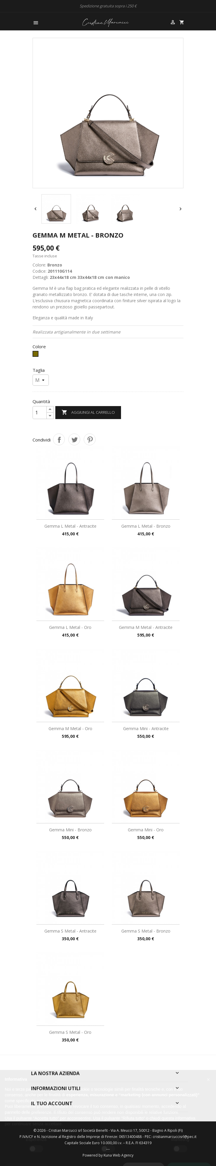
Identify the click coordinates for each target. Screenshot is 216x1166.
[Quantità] (40, 412)
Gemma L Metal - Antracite (70, 526)
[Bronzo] (36, 355)
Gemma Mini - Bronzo (70, 830)
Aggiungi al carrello (88, 412)
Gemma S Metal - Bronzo (145, 931)
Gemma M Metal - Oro (70, 728)
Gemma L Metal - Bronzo (145, 526)
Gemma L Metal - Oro (70, 627)
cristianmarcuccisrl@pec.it (174, 1136)
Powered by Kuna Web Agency (108, 1155)
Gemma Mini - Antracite (146, 728)
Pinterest (89, 439)
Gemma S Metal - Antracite (70, 931)
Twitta (74, 439)
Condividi (59, 439)
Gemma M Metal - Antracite (146, 627)
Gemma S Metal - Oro (70, 1032)
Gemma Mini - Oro (146, 830)
